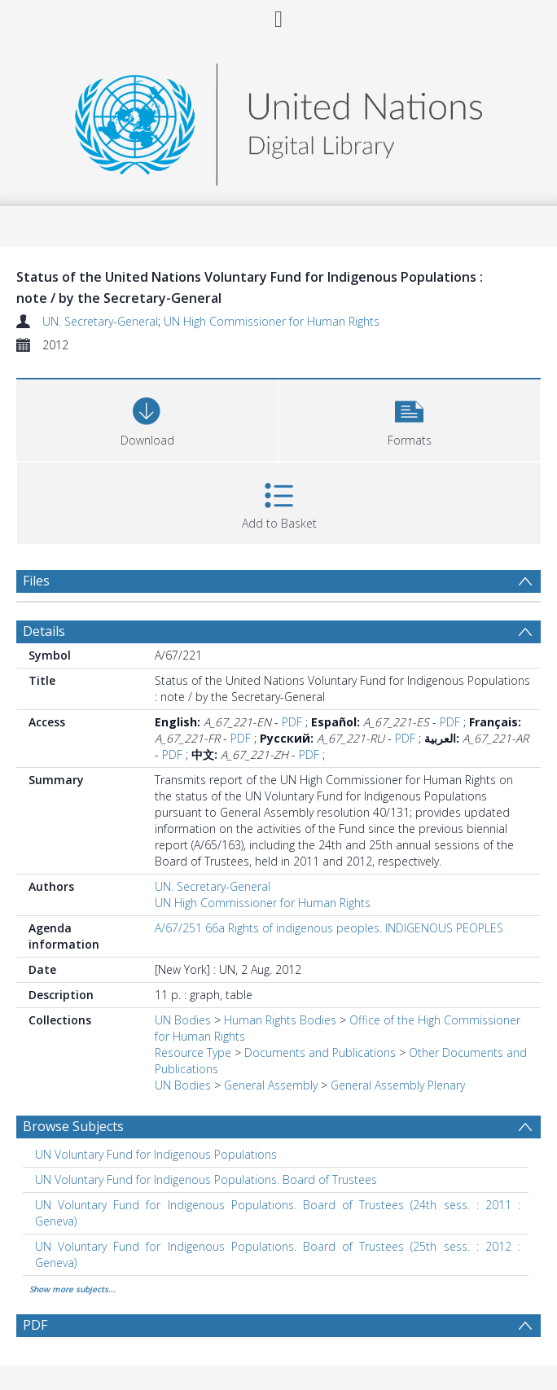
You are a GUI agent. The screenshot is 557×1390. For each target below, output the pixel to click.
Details (44, 631)
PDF (292, 722)
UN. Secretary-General (100, 321)
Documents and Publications (320, 1052)
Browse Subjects (73, 1126)
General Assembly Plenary (398, 1085)
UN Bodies (183, 1020)
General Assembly (271, 1085)
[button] (409, 418)
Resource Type (193, 1052)
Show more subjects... (72, 1289)
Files (36, 581)
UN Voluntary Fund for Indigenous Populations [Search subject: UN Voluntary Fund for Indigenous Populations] (156, 1154)
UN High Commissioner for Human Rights (271, 321)
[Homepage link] (278, 120)
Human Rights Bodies (280, 1020)
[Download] (147, 418)
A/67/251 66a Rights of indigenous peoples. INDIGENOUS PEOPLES (329, 928)
